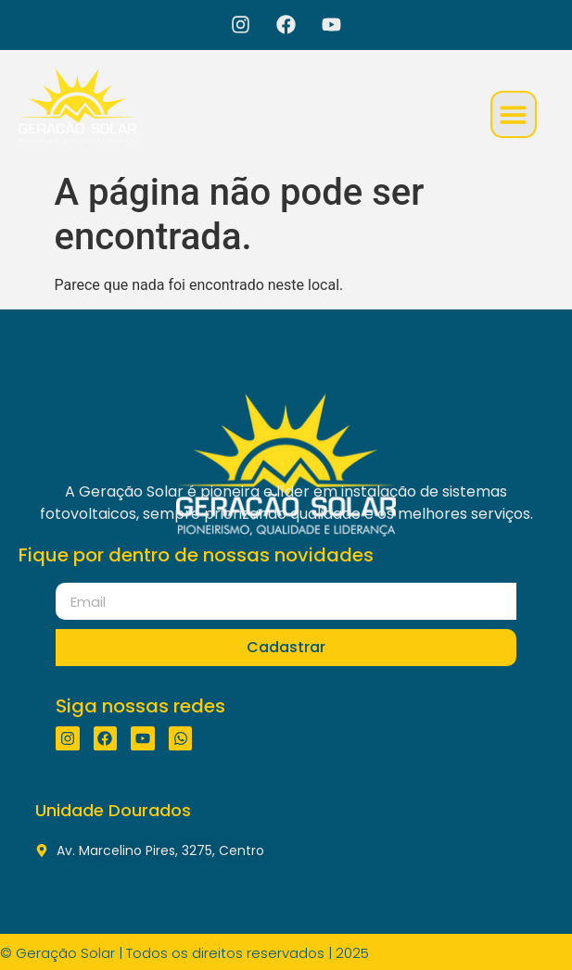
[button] (514, 114)
